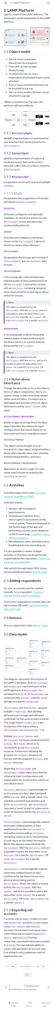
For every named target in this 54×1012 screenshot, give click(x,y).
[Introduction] (13, 987)
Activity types (39, 571)
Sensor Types (40, 625)
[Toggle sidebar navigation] (5, 3)
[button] (38, 3)
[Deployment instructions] (36, 987)
